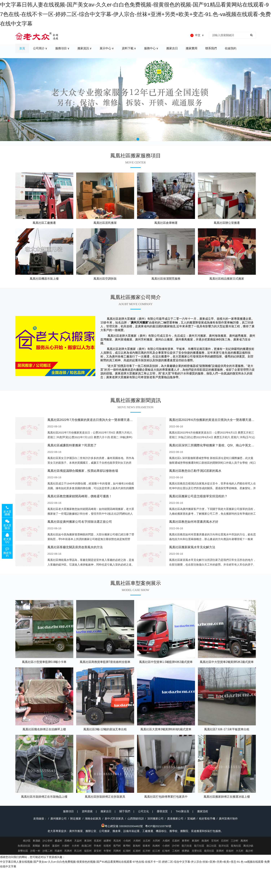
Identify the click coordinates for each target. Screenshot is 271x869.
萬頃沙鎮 (248, 845)
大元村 (239, 850)
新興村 (220, 850)
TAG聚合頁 (182, 811)
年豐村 (107, 850)
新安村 (97, 850)
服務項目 (68, 811)
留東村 (146, 845)
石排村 (225, 840)
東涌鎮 (36, 840)
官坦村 (215, 840)
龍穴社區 (199, 845)
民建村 (58, 850)
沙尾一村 (35, 850)
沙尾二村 (47, 850)
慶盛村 (58, 840)
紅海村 (166, 850)
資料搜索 (87, 811)
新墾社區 (23, 850)
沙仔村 (175, 845)
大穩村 (166, 840)
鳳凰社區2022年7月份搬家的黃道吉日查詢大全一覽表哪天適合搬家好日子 (97, 420)
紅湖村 (127, 850)
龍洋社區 (224, 845)
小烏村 (127, 840)
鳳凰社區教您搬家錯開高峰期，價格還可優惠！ (79, 496)
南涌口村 (86, 845)
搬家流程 (202, 811)
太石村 (146, 840)
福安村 (88, 850)
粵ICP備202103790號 (158, 826)
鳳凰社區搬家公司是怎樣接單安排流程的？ (198, 496)
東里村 (46, 845)
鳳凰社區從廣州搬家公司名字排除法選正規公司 (79, 521)
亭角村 (97, 845)
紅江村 (156, 850)
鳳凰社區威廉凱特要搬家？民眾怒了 (72, 445)
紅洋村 (146, 850)
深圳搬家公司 (155, 818)
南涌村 (205, 840)
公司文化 (143, 811)
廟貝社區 (209, 850)
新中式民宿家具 (114, 818)
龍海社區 (236, 845)
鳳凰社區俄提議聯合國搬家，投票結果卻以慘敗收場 (82, 471)
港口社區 (211, 845)
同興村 (117, 850)
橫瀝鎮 (185, 850)
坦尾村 (107, 845)
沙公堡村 (47, 840)
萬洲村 (244, 840)
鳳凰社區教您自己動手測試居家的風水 (195, 471)
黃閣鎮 (36, 845)
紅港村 (137, 850)
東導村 (185, 840)
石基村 (176, 840)
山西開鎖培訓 (135, 818)
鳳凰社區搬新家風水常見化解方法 (192, 547)
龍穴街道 (187, 845)
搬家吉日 (106, 811)
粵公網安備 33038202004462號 (122, 826)
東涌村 (195, 840)
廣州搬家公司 (58, 818)
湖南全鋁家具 (93, 818)
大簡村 (137, 840)
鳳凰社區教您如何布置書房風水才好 (193, 521)
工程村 (176, 850)
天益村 (78, 840)
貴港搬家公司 (175, 818)
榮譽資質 (162, 811)
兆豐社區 (197, 850)
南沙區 (27, 840)
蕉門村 (117, 845)
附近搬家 (75, 818)
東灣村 (127, 845)
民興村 (68, 850)
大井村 (75, 845)
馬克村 (117, 840)
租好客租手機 (207, 818)
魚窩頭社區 (24, 845)
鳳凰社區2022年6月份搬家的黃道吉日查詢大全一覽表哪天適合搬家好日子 (219, 420)
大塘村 (65, 845)
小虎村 (166, 845)
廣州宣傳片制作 (228, 818)
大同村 (156, 840)
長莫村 (97, 840)
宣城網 (191, 818)
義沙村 (249, 850)
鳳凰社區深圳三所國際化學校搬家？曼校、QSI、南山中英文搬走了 (214, 445)
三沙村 (234, 840)
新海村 (136, 845)
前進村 (230, 850)
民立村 (78, 850)
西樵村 (68, 840)
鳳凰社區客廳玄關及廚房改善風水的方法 (75, 547)
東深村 (88, 840)
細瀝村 (107, 840)
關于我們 (124, 811)
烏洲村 (156, 845)
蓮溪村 (56, 845)
